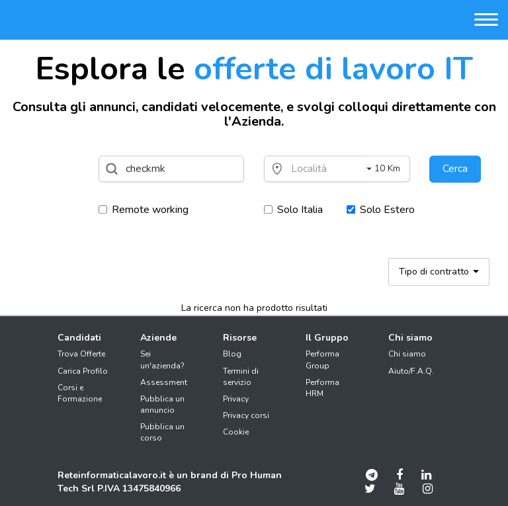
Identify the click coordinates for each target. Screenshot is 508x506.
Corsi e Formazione (80, 393)
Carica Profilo (83, 371)
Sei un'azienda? (162, 359)
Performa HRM (322, 388)
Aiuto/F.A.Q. (411, 371)
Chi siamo (407, 354)
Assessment (163, 382)
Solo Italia (293, 209)
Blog (232, 354)
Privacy (236, 399)
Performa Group (322, 359)
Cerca (455, 168)
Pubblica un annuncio (162, 404)
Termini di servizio (241, 377)
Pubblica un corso (162, 432)
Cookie (236, 432)
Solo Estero (381, 209)
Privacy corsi (246, 415)
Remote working (144, 209)
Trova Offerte (81, 354)
